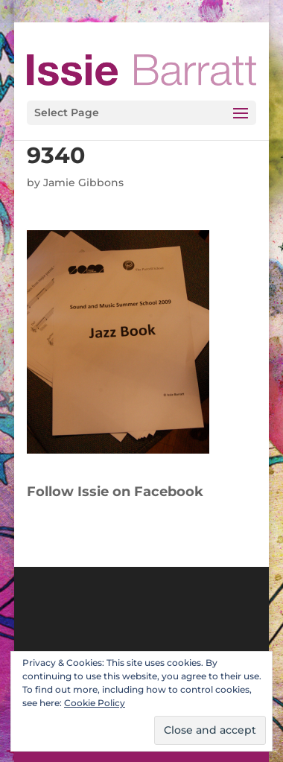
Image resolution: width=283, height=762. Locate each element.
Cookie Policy (94, 702)
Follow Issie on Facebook (115, 491)
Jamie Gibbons (83, 182)
